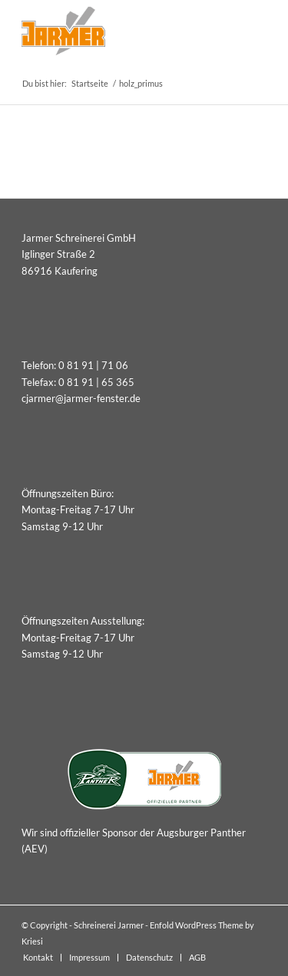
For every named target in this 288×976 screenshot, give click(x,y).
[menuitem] (38, 957)
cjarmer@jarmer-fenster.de (81, 398)
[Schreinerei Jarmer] (119, 30)
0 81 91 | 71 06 (93, 365)
